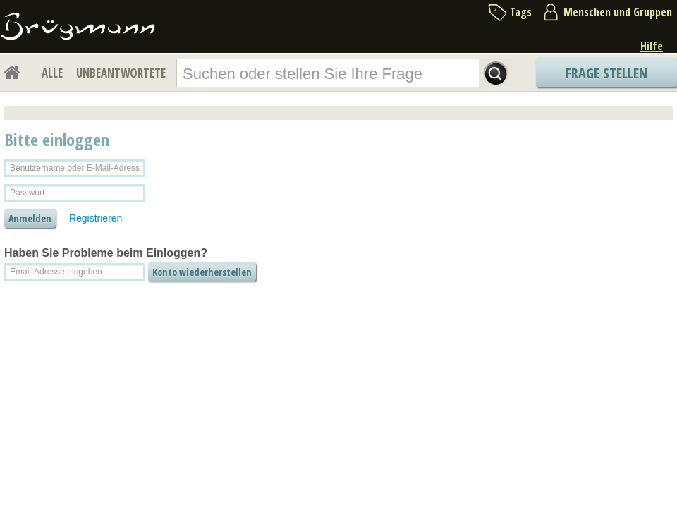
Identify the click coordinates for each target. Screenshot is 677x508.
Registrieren (95, 218)
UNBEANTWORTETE (121, 73)
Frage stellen (606, 73)
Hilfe (651, 46)
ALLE (52, 73)
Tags (521, 12)
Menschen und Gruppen (617, 12)
